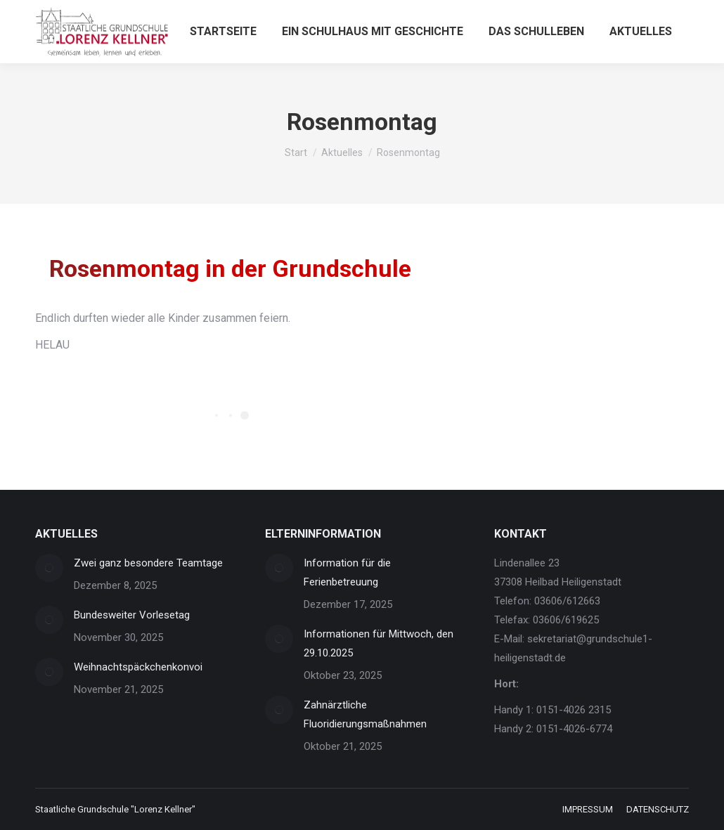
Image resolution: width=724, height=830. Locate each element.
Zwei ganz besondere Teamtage (148, 563)
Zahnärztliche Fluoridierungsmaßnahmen (365, 714)
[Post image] (49, 568)
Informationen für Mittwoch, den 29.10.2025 (378, 643)
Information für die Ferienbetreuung (347, 572)
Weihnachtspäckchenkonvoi (138, 667)
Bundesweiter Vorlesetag (132, 615)
